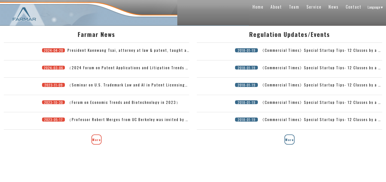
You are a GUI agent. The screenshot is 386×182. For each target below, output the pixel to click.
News (334, 7)
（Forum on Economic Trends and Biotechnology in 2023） (123, 102)
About (276, 7)
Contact (353, 7)
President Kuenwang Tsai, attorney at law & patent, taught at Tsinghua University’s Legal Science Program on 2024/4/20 (187, 50)
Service (313, 7)
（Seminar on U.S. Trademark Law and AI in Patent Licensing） (128, 84)
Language (375, 7)
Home (258, 7)
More (96, 140)
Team (294, 7)
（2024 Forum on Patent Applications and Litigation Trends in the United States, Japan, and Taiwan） (167, 67)
